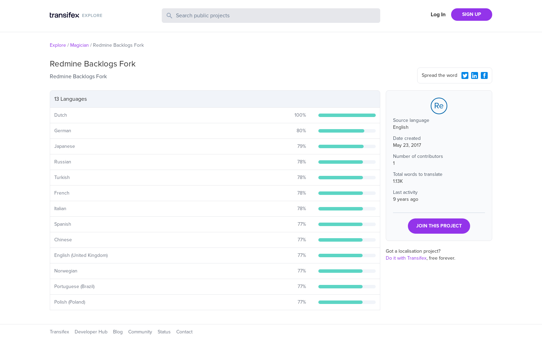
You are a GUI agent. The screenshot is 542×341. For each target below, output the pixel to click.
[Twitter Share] (465, 75)
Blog (118, 332)
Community (140, 332)
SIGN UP (471, 14)
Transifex (59, 332)
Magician (79, 45)
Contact (184, 332)
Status (164, 332)
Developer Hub (91, 332)
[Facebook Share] (484, 75)
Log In (438, 14)
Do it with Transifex (406, 258)
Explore (58, 45)
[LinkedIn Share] (474, 75)
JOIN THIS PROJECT (439, 226)
